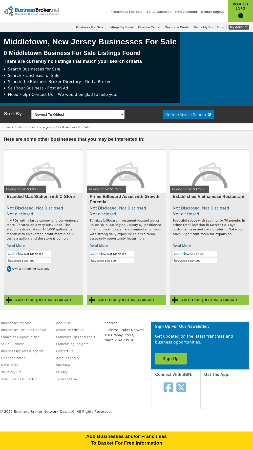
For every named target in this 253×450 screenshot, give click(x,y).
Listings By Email (120, 27)
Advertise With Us (70, 330)
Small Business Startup (19, 379)
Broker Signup (212, 12)
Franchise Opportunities (20, 337)
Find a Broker (186, 12)
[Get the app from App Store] (228, 397)
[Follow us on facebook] (168, 387)
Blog (220, 27)
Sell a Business (158, 12)
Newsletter (9, 365)
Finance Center (149, 27)
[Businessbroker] (31, 10)
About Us (63, 323)
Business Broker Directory (55, 81)
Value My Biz (203, 27)
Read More (16, 245)
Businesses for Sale (41, 69)
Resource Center (177, 27)
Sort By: (13, 113)
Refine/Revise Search (188, 115)
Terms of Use (66, 379)
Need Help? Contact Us (31, 94)
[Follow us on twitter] (181, 387)
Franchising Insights (72, 344)
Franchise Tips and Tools (75, 337)
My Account (239, 27)
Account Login (67, 358)
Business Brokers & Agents (22, 351)
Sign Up (171, 358)
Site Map (63, 365)
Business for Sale (89, 27)
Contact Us (64, 351)
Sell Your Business (26, 88)
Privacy (61, 372)
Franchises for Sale (126, 12)
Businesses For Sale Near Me (24, 330)
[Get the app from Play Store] (228, 431)
